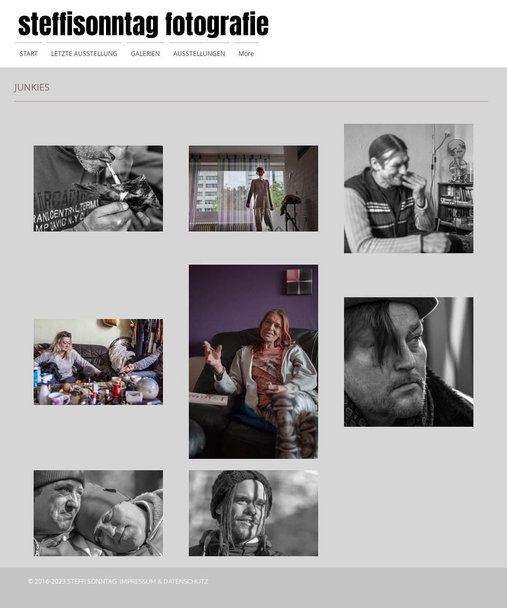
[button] (145, 48)
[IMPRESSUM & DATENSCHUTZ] (164, 581)
